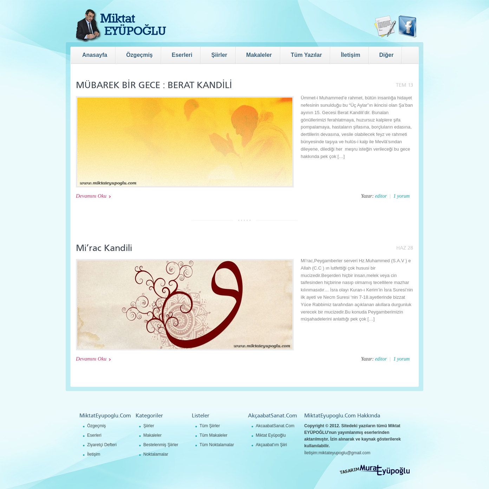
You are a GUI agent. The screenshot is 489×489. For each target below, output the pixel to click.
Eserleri (94, 435)
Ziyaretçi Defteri (102, 444)
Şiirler (148, 425)
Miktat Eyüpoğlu (271, 435)
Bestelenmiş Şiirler (160, 444)
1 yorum (401, 196)
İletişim (93, 454)
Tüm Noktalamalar (217, 444)
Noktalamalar (155, 454)
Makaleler (152, 435)
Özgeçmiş (96, 425)
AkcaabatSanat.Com (275, 425)
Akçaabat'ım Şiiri (271, 444)
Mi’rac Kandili (104, 248)
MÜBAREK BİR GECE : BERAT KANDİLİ (154, 85)
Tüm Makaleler (213, 435)
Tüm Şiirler (210, 425)
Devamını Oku (91, 196)
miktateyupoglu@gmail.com (345, 452)
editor (380, 196)
